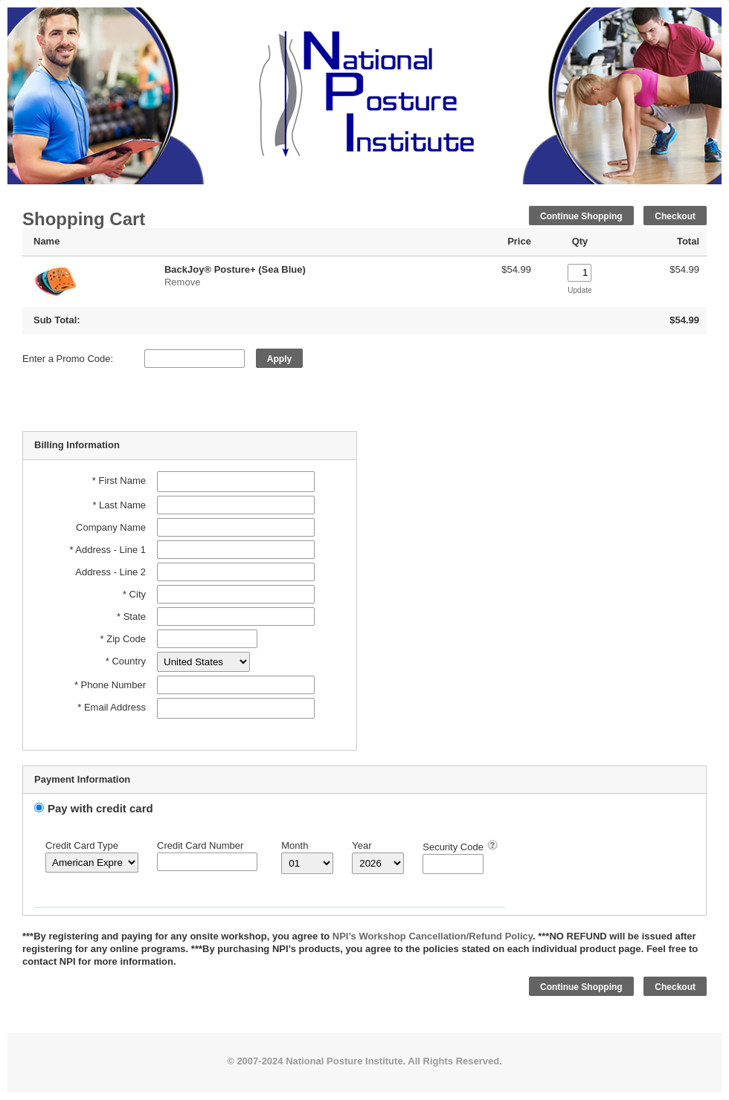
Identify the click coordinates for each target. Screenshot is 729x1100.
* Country (126, 661)
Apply (279, 359)
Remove (182, 282)
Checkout (675, 216)
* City (134, 594)
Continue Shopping (581, 216)
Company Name (111, 527)
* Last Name (119, 505)
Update (579, 290)
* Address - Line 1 (107, 549)
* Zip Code (123, 638)
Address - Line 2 (110, 572)
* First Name (119, 480)
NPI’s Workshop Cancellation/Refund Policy (433, 936)
